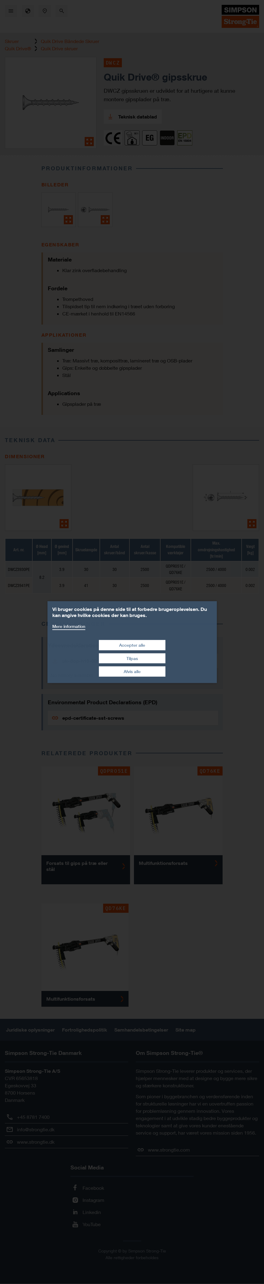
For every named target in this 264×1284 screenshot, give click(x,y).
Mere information (68, 626)
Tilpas (132, 658)
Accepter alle (132, 645)
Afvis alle (132, 671)
